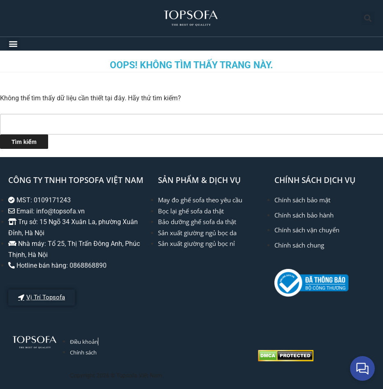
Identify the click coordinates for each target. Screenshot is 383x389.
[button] (368, 18)
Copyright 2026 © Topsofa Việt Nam (116, 375)
